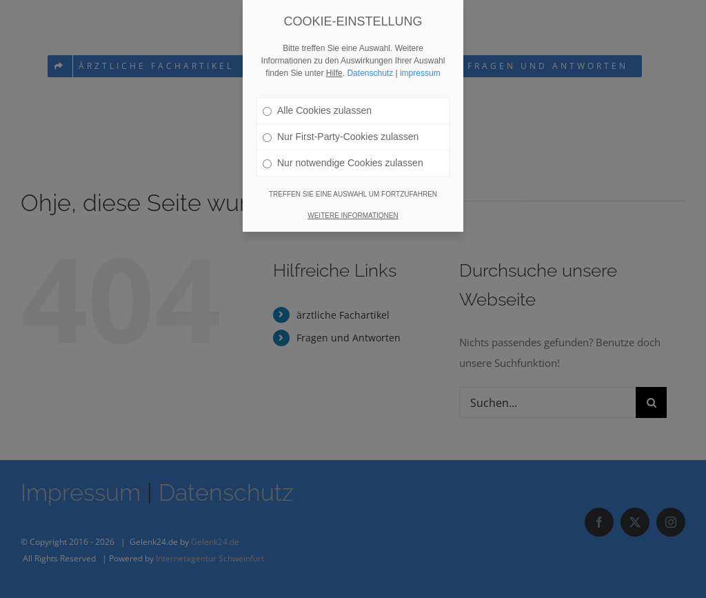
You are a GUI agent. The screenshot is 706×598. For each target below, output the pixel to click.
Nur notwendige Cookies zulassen (343, 126)
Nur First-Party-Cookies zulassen (340, 100)
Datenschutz (370, 37)
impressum (420, 37)
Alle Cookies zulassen (317, 74)
